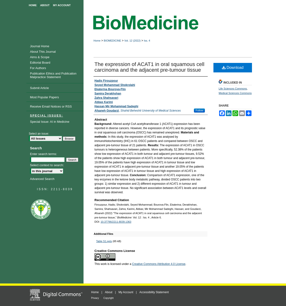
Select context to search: (47, 165)
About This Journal (43, 51)
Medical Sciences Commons (235, 93)
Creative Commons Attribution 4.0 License (158, 264)
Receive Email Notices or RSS (51, 106)
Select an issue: (39, 133)
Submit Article (39, 88)
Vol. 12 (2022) (132, 40)
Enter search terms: (43, 154)
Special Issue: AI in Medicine (49, 121)
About (109, 292)
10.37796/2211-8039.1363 (116, 221)
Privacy (95, 298)
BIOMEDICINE (112, 40)
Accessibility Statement (154, 292)
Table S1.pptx (104, 241)
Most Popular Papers (44, 97)
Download (233, 68)
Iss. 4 (147, 40)
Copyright (109, 298)
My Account (126, 292)
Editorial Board (40, 62)
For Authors (38, 68)
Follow (199, 110)
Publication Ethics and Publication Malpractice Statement (53, 75)
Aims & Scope (39, 57)
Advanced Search (42, 179)
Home (97, 40)
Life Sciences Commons (233, 88)
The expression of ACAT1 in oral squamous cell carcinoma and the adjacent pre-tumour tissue (149, 67)
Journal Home (39, 46)
